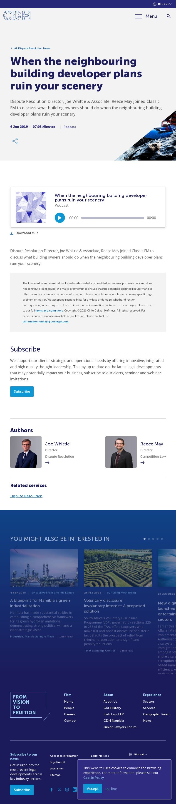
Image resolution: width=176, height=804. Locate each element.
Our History (112, 708)
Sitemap (55, 774)
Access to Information (64, 755)
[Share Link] (15, 143)
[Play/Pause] (60, 218)
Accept (93, 788)
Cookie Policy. (93, 778)
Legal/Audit (57, 762)
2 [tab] (149, 550)
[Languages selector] (162, 4)
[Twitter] (59, 789)
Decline (111, 788)
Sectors (149, 702)
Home (68, 702)
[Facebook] (51, 789)
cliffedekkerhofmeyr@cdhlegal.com (46, 321)
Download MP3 (24, 233)
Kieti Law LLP (114, 714)
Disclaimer (57, 768)
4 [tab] (157, 550)
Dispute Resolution (26, 496)
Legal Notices (100, 755)
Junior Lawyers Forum (120, 727)
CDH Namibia (114, 721)
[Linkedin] (74, 789)
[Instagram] (67, 789)
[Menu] (146, 16)
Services (149, 708)
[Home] (16, 16)
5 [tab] (162, 550)
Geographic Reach (157, 714)
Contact (70, 721)
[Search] (169, 16)
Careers (70, 714)
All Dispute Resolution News (32, 50)
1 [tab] (145, 550)
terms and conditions (49, 310)
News (147, 721)
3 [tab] (153, 550)
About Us (110, 702)
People (69, 708)
